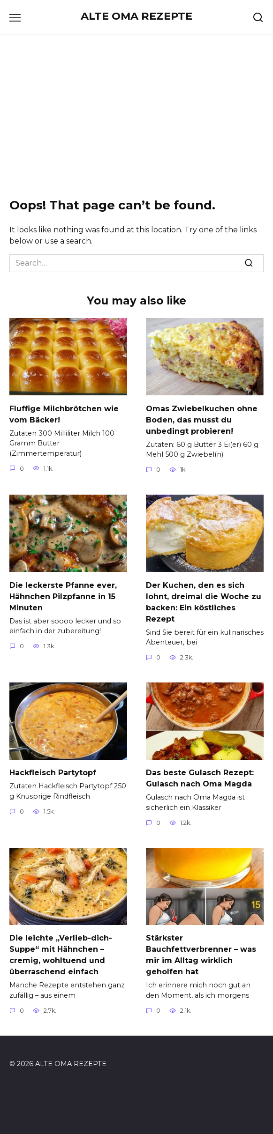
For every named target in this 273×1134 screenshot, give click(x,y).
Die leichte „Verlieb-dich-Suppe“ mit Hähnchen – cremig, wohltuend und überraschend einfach (60, 955)
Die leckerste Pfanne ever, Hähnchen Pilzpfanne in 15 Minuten (63, 596)
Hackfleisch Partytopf (52, 772)
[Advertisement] (136, 114)
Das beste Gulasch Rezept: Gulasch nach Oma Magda (200, 778)
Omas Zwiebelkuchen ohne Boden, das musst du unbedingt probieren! (202, 419)
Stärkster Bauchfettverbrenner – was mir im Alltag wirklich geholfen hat (201, 955)
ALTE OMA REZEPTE (136, 15)
